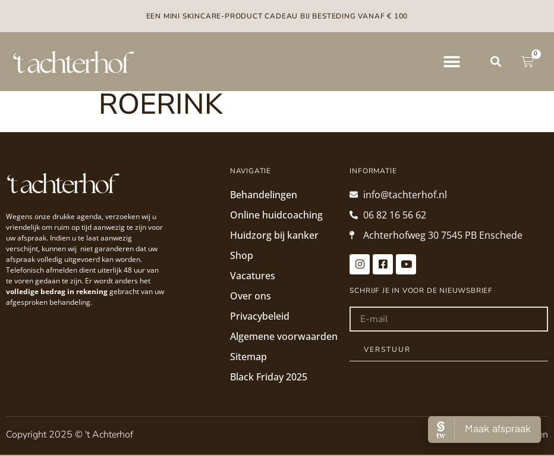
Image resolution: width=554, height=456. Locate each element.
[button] (451, 61)
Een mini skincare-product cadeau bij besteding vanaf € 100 (277, 16)
